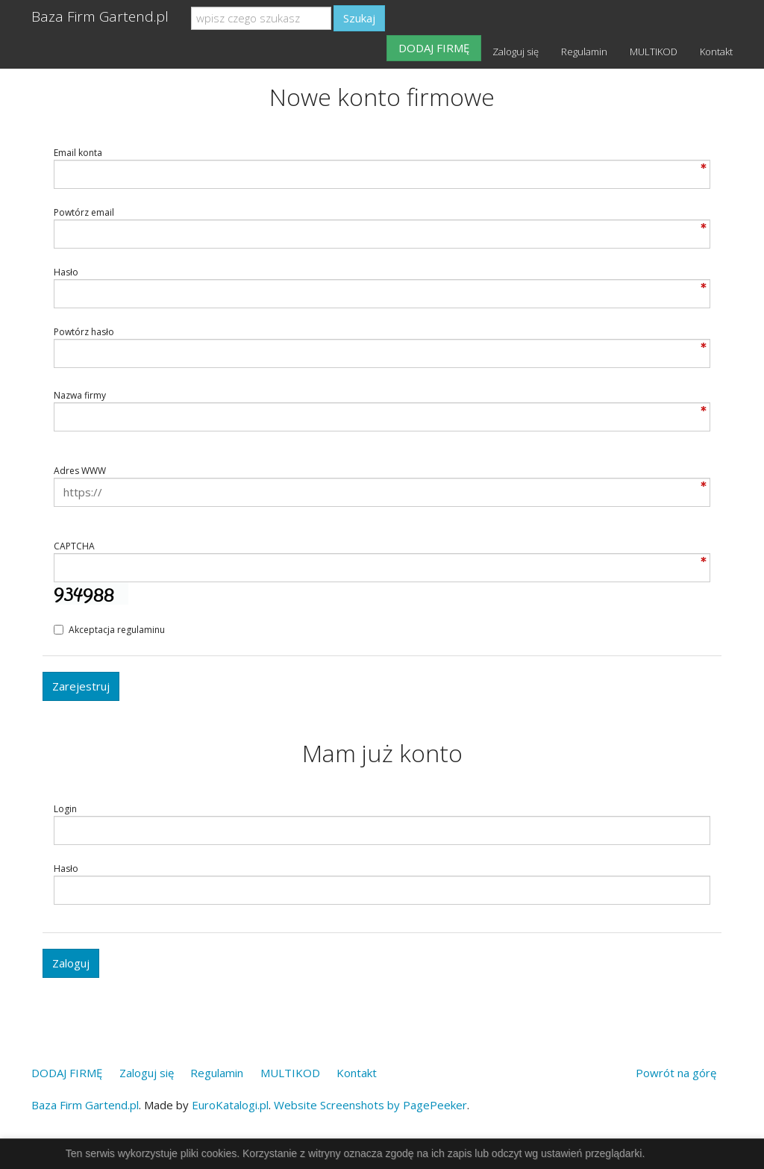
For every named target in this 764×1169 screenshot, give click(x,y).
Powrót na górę (676, 1072)
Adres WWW (80, 470)
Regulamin (584, 51)
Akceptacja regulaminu (109, 630)
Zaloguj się (515, 51)
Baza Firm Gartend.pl (100, 16)
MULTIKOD (653, 51)
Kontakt (716, 51)
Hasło (66, 272)
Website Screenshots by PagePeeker (370, 1104)
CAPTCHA (74, 546)
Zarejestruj (81, 686)
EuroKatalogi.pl (230, 1104)
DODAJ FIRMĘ (433, 47)
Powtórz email (84, 212)
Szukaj (359, 17)
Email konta (78, 152)
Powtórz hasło (84, 331)
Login (65, 808)
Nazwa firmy (80, 395)
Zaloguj (71, 963)
